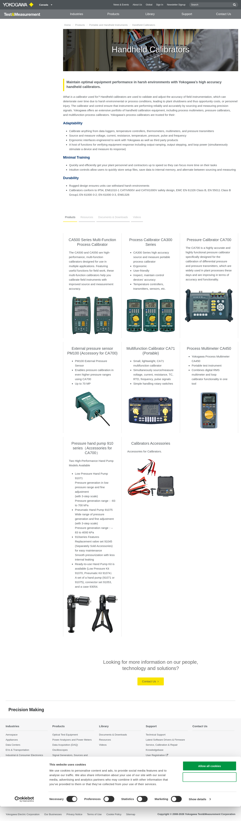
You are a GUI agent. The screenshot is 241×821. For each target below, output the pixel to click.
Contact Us (223, 14)
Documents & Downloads (111, 217)
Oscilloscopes (60, 750)
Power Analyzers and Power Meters (72, 740)
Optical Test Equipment (65, 734)
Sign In (159, 4)
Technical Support (155, 734)
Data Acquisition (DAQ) (65, 745)
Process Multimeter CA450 (209, 348)
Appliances (12, 740)
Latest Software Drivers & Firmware (165, 740)
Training (150, 760)
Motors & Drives (14, 760)
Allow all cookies (209, 780)
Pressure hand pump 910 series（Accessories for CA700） (92, 448)
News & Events (121, 4)
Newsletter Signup (176, 4)
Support (187, 14)
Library (150, 14)
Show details (197, 813)
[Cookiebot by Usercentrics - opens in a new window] (24, 813)
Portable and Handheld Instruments (108, 25)
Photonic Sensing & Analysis (21, 770)
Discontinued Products (158, 765)
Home (67, 25)
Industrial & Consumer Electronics (24, 755)
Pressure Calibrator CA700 (209, 240)
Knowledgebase (154, 750)
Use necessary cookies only (209, 791)
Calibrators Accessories (150, 443)
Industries (76, 14)
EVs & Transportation (17, 750)
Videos (134, 217)
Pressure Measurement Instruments (72, 763)
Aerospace (12, 734)
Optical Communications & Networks (26, 765)
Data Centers (13, 745)
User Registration (155, 755)
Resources (85, 217)
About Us (137, 4)
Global (149, 4)
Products (113, 14)
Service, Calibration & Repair (162, 745)
